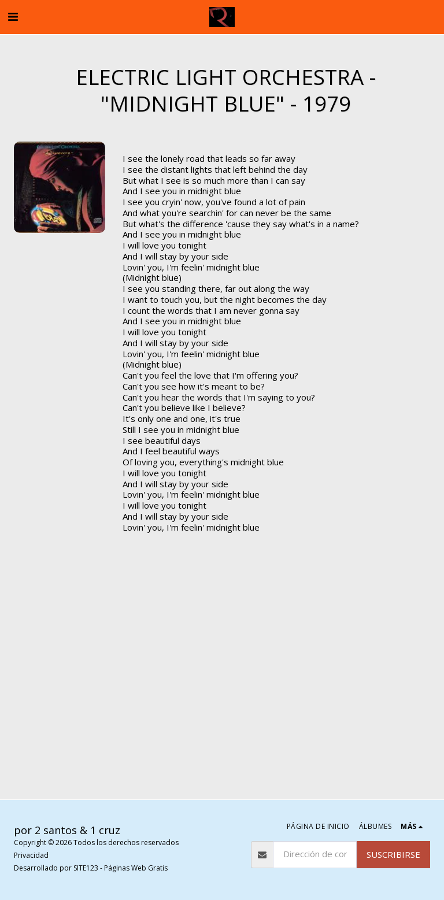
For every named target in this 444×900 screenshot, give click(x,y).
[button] (13, 16)
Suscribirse (393, 854)
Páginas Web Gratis (136, 868)
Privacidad (31, 855)
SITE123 (85, 868)
